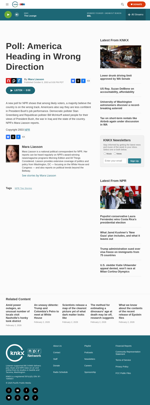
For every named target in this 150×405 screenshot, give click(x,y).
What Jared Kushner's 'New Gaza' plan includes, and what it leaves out (120, 235)
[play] (8, 14)
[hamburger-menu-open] (7, 4)
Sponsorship (90, 372)
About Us (57, 346)
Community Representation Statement (128, 353)
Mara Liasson (36, 79)
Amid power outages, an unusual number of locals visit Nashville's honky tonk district (18, 313)
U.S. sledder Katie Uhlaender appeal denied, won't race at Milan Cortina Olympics (118, 268)
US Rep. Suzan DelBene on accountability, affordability (117, 90)
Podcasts (88, 352)
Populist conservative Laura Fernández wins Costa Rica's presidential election (118, 219)
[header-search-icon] (122, 4)
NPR (27, 129)
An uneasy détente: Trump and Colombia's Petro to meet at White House (46, 311)
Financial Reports (124, 346)
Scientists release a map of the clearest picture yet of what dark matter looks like (74, 311)
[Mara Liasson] (12, 153)
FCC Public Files (123, 373)
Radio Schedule (60, 372)
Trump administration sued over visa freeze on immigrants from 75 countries (120, 252)
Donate (137, 4)
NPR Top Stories (23, 188)
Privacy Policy (122, 367)
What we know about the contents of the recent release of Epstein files (130, 311)
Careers (88, 366)
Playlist (87, 346)
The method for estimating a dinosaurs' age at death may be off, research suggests (102, 311)
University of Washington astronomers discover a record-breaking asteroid (120, 105)
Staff (55, 359)
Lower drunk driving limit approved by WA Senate (116, 77)
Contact (56, 352)
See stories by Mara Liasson (39, 175)
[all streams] (136, 14)
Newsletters (89, 359)
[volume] (16, 14)
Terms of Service (123, 360)
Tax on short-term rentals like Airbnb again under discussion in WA (119, 121)
